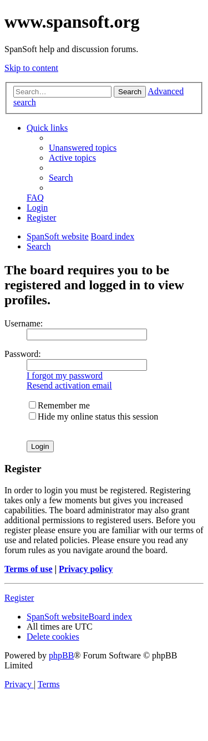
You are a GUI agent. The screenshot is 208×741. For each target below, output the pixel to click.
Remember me (59, 405)
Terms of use (28, 569)
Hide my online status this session (93, 416)
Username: (23, 323)
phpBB (61, 655)
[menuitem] (82, 147)
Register (19, 597)
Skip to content (31, 68)
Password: (22, 354)
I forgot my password (65, 375)
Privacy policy (86, 569)
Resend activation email (69, 385)
